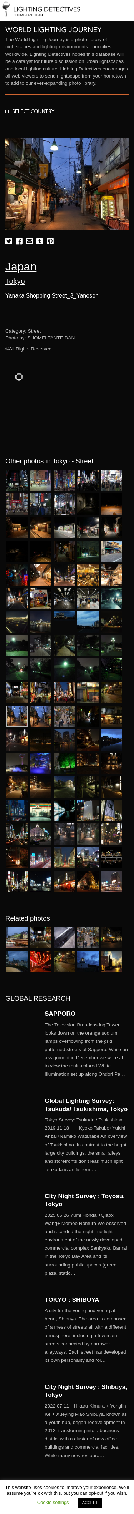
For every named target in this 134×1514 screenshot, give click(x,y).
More (87, 1050)
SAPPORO (60, 1013)
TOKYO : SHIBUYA (72, 1299)
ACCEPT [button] (90, 1502)
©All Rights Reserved (28, 349)
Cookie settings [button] (53, 1502)
